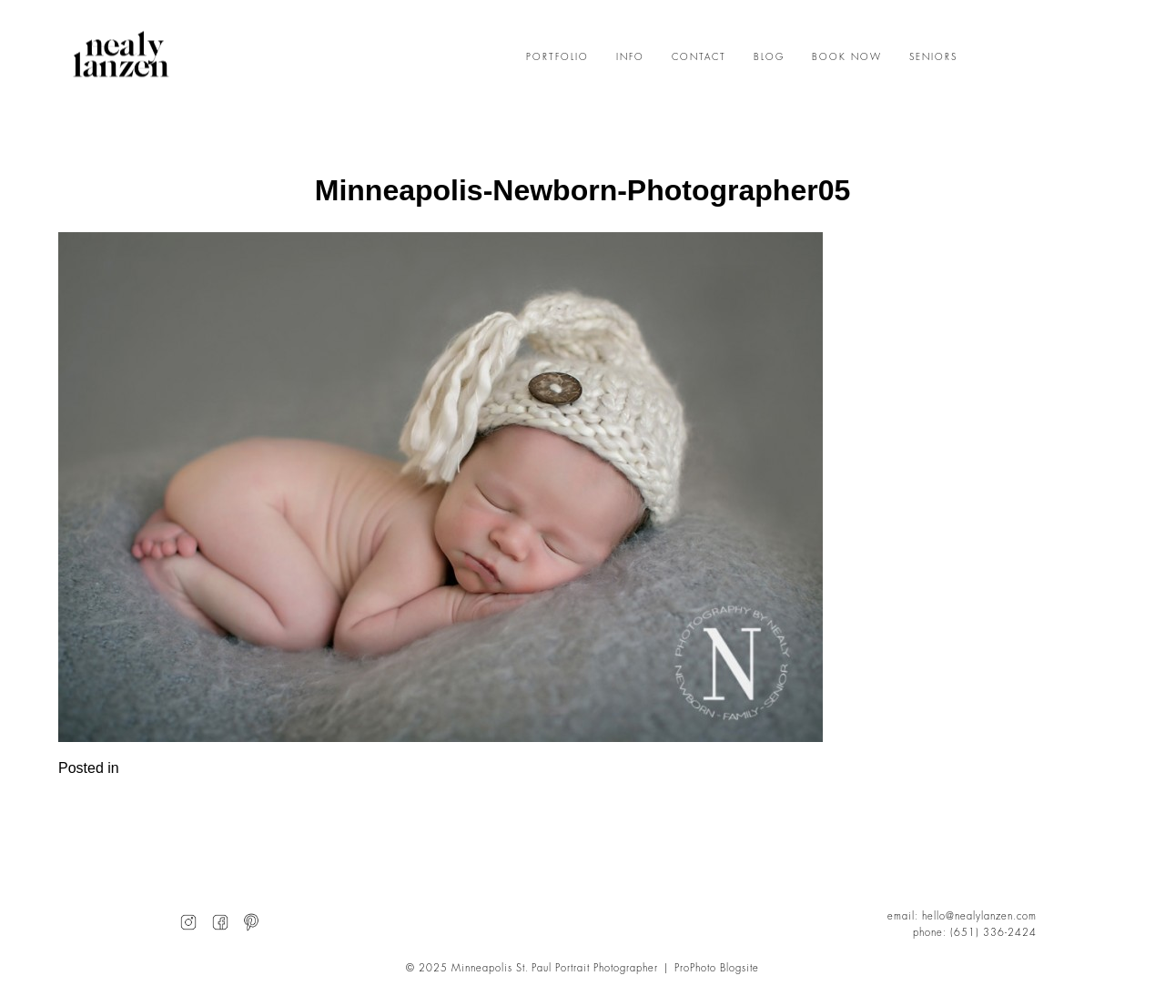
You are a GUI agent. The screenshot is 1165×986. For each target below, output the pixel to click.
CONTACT (699, 57)
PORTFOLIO (557, 57)
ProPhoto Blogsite (716, 968)
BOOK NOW (847, 57)
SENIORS (933, 57)
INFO (630, 57)
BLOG (769, 57)
